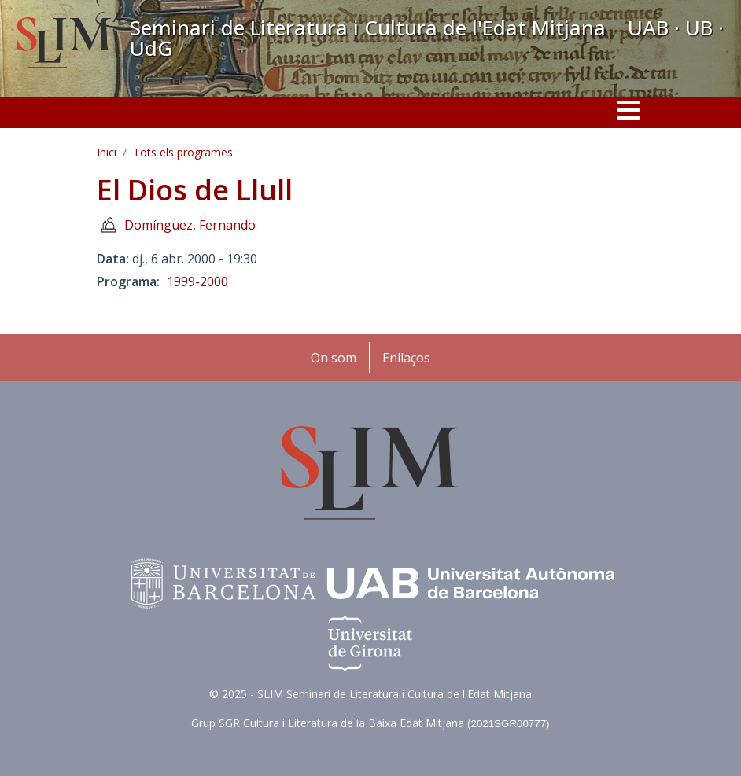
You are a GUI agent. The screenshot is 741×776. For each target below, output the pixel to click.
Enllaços (406, 357)
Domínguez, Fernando (190, 225)
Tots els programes (183, 152)
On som (333, 357)
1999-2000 (197, 281)
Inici (106, 152)
